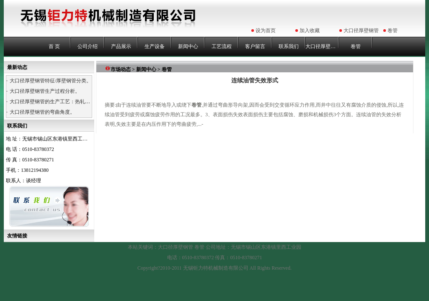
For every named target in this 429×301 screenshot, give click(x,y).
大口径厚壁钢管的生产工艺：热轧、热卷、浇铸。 (65, 102)
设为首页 (266, 30)
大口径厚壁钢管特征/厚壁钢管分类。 (50, 81)
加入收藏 (310, 30)
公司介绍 (88, 46)
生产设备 (155, 46)
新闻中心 (188, 46)
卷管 (393, 30)
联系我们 (289, 46)
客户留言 (255, 46)
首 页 (54, 46)
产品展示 (121, 46)
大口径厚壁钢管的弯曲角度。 (42, 112)
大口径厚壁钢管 (361, 30)
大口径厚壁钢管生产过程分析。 (45, 91)
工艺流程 (222, 46)
